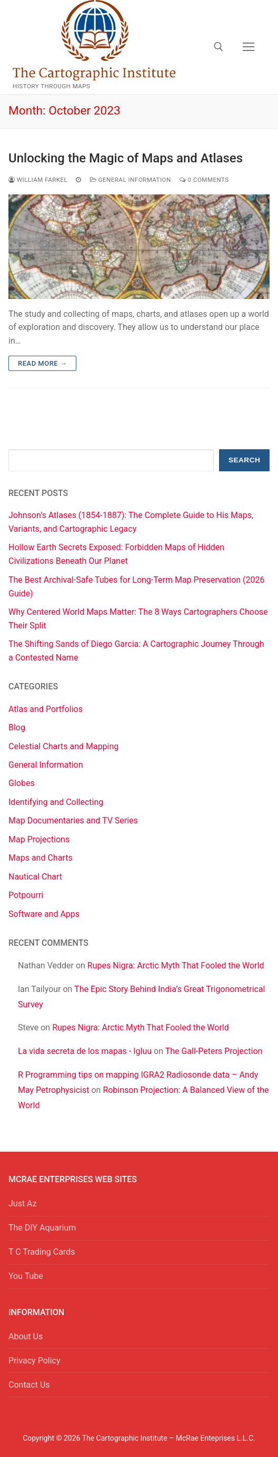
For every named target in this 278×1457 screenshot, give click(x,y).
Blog (16, 727)
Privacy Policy (34, 1361)
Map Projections (39, 839)
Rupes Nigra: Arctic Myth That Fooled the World (175, 965)
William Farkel (37, 179)
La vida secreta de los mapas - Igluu (85, 1051)
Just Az (22, 1203)
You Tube (25, 1276)
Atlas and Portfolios (45, 709)
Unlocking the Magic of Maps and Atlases (125, 158)
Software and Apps (44, 914)
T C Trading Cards (41, 1252)
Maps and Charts (40, 858)
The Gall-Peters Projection (214, 1051)
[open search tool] (218, 46)
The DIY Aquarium (42, 1228)
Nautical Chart (35, 877)
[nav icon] (248, 47)
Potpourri (25, 895)
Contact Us (29, 1385)
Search (244, 460)
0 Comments (204, 179)
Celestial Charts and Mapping (63, 746)
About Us (25, 1336)
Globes (21, 783)
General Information (130, 179)
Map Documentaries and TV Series (73, 820)
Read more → (42, 363)
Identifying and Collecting (55, 802)
